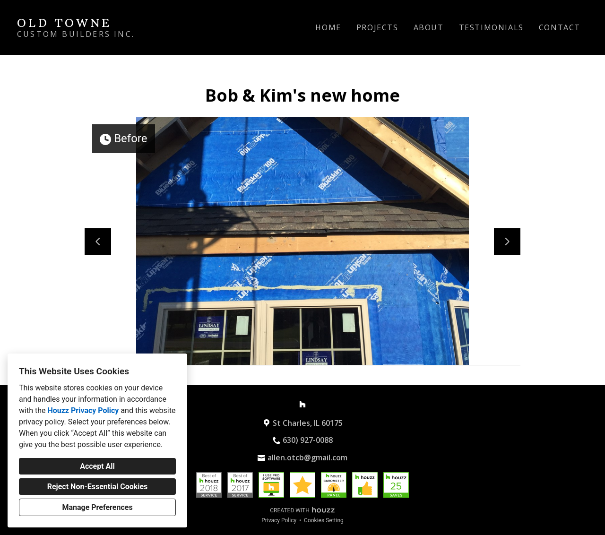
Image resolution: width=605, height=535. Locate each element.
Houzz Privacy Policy (83, 410)
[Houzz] (302, 404)
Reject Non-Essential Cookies (97, 486)
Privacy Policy (278, 520)
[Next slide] (507, 241)
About (429, 27)
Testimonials (491, 27)
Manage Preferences (97, 507)
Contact (559, 27)
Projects (377, 27)
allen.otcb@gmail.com (307, 457)
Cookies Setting (324, 520)
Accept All (97, 466)
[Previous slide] (98, 241)
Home (328, 27)
